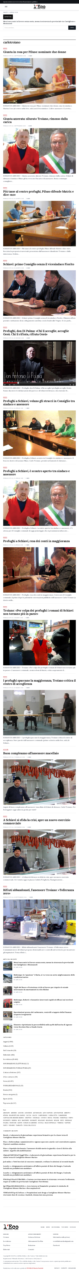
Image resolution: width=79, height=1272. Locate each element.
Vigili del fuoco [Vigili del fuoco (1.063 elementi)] (30, 1125)
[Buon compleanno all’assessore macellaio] (39, 782)
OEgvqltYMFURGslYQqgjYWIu (15, 1155)
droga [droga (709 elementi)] (50, 1117)
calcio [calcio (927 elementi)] (34, 1115)
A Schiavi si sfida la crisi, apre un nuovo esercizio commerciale (36, 821)
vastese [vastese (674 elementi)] (68, 1122)
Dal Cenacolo (8, 1050)
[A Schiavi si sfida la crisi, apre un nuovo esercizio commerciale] (39, 852)
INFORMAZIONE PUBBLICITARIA (15, 1068)
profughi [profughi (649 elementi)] (13, 1122)
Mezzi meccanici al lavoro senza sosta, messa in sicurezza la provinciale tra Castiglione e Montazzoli (39, 22)
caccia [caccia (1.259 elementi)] (28, 1115)
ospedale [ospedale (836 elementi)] (68, 1120)
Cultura (6, 1046)
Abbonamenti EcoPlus (35, 1241)
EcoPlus (73, 1227)
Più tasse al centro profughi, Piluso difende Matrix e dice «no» (38, 193)
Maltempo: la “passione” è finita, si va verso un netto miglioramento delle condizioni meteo (44, 976)
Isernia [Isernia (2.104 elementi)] (14, 1120)
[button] (6, 6)
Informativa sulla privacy (61, 1237)
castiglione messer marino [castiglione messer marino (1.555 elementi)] (13, 1117)
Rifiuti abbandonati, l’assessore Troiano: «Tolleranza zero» (38, 891)
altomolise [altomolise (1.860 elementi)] (37, 1113)
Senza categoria (9, 1094)
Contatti (31, 1249)
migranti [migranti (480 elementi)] (33, 1120)
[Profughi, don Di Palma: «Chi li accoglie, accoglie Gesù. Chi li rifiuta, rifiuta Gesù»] (39, 363)
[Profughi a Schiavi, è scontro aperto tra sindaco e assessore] (39, 503)
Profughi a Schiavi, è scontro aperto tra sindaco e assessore (36, 472)
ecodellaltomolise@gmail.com (63, 1241)
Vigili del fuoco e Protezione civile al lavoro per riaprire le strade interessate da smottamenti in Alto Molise (41, 988)
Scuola (5, 1090)
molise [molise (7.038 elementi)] (56, 1120)
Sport (5, 1099)
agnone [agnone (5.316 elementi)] (21, 1113)
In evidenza (7, 1059)
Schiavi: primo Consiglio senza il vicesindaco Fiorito (38, 264)
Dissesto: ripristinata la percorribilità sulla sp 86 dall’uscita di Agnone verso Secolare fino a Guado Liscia (43, 1026)
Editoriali (6, 1249)
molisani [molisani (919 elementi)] (41, 1120)
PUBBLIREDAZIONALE (11, 1086)
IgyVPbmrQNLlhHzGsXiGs (14, 1186)
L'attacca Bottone (9, 1072)
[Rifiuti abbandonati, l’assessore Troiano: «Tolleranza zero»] (39, 922)
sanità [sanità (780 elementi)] (19, 1122)
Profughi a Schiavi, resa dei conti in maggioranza (36, 541)
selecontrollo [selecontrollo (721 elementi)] (50, 1122)
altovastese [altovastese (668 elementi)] (58, 1113)
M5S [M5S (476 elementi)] (19, 1120)
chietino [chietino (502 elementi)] (28, 1117)
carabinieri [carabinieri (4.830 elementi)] (62, 1115)
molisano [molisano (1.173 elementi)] (49, 1120)
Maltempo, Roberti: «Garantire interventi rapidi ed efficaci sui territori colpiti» (43, 1001)
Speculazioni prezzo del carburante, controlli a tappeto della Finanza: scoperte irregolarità (43, 1013)
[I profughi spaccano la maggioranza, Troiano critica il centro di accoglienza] (39, 712)
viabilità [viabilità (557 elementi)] (19, 1125)
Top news (6, 1103)
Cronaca (6, 1237)
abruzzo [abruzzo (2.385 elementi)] (14, 1113)
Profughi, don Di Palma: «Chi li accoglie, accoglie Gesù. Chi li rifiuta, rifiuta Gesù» (36, 332)
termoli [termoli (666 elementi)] (61, 1122)
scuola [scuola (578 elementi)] (41, 1122)
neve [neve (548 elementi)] (62, 1120)
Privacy (57, 1268)
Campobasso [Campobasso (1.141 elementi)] (42, 1115)
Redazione (31, 1245)
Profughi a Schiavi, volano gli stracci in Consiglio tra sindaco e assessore (39, 402)
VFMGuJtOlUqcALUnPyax (13, 1193)
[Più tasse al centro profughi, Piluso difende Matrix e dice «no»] (39, 223)
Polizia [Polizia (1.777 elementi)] (6, 1122)
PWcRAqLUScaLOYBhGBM (14, 1179)
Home (43, 1227)
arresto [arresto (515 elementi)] (67, 1113)
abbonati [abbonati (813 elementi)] (6, 1113)
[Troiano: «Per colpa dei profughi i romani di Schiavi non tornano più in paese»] (39, 642)
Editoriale (6, 1055)
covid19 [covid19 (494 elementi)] (44, 1117)
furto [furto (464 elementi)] (71, 1117)
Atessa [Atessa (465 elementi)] (5, 1115)
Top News (65, 1227)
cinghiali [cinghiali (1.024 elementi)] (36, 1117)
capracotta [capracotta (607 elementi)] (52, 1115)
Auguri (5, 749)
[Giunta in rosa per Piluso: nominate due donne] (39, 81)
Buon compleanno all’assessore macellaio (31, 753)
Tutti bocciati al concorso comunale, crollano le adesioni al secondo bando (43, 1162)
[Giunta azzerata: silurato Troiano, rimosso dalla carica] (39, 151)
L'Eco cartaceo (8, 1077)
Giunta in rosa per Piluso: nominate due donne (34, 52)
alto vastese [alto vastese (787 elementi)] (48, 1113)
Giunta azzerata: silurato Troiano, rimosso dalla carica (35, 120)
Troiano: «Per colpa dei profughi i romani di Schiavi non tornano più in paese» (38, 612)
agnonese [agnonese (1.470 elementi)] (28, 1113)
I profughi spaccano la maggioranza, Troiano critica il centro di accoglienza (39, 682)
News (5, 48)
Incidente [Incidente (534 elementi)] (7, 1120)
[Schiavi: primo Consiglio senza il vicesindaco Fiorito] (39, 293)
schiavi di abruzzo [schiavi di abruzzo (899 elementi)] (30, 1122)
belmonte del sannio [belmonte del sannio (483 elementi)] (17, 1115)
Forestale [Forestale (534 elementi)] (64, 1117)
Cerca (72, 27)
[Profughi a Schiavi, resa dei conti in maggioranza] (39, 570)
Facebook (56, 1245)
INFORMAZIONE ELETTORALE (14, 1064)
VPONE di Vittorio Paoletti (35, 1268)
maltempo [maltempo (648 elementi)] (25, 1120)
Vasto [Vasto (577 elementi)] (5, 1125)
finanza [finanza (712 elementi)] (56, 1117)
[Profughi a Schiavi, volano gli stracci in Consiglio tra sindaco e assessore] (39, 433)
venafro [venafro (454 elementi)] (12, 1125)
